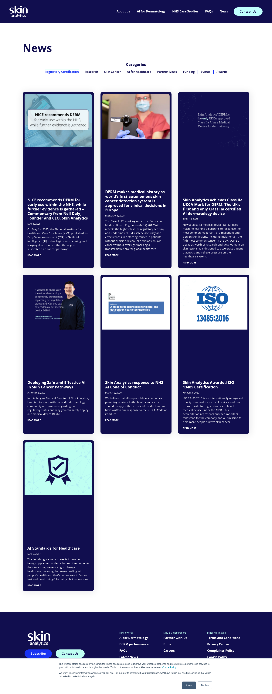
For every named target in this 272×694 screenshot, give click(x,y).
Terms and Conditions (223, 637)
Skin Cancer (112, 72)
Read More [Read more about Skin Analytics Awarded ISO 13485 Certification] (189, 428)
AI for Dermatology (151, 11)
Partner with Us (175, 637)
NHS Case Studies (185, 11)
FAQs (209, 11)
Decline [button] (205, 685)
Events (205, 72)
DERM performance (133, 644)
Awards (221, 72)
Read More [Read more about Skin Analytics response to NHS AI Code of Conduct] (112, 420)
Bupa (167, 644)
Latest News (128, 657)
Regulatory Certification (62, 72)
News (224, 11)
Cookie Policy (169, 667)
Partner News (167, 72)
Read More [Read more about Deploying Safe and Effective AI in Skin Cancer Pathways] (34, 420)
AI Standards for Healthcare (53, 548)
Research (91, 72)
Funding (189, 72)
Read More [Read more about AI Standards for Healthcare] (34, 585)
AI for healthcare (139, 72)
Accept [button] (188, 685)
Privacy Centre (218, 644)
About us (123, 11)
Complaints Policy (220, 650)
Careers (169, 650)
